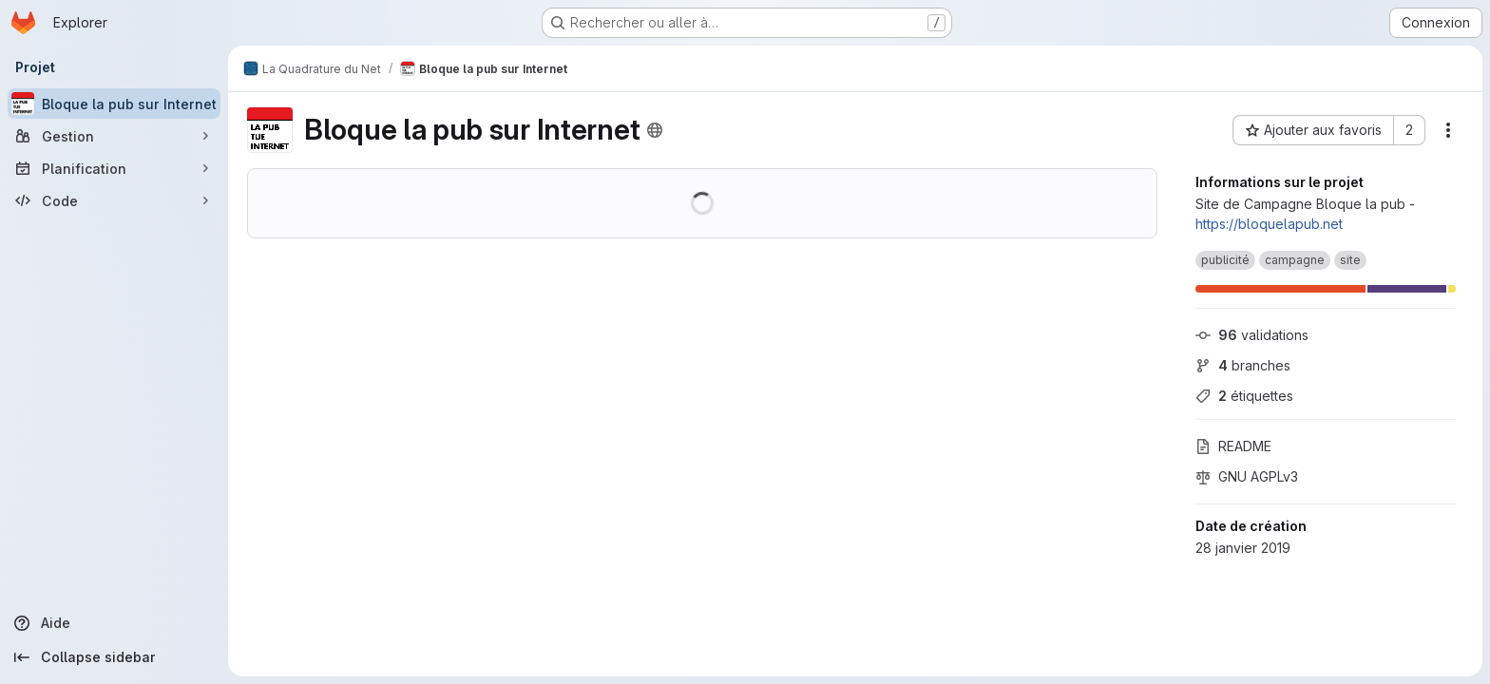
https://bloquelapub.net (1269, 224)
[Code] (114, 200)
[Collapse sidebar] (114, 657)
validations (1252, 335)
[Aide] (114, 623)
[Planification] (114, 168)
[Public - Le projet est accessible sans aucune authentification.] (654, 130)
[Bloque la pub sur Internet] (114, 103)
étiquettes (1244, 396)
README (1233, 446)
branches (1242, 365)
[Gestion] (114, 136)
